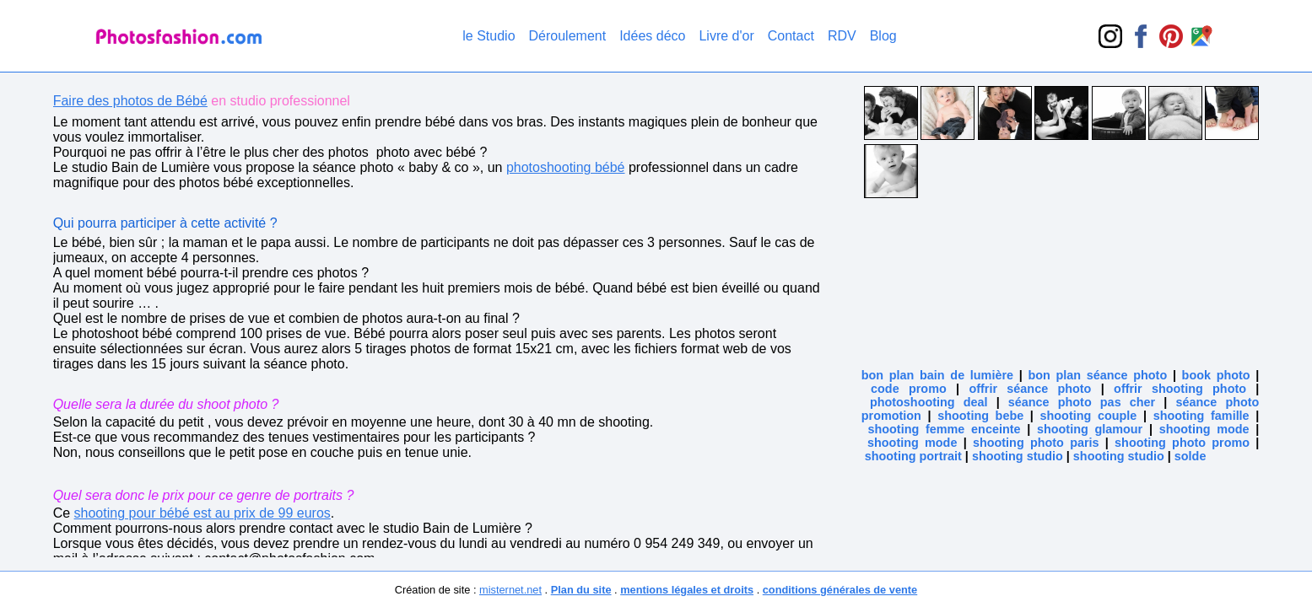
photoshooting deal (929, 402)
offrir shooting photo (1180, 388)
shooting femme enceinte (943, 429)
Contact (791, 36)
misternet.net (510, 589)
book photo (1216, 375)
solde (1190, 456)
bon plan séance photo (1097, 375)
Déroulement (568, 36)
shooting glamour (1089, 429)
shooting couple (1088, 415)
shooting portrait (913, 456)
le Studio (488, 36)
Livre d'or (726, 36)
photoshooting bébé (565, 167)
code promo (909, 388)
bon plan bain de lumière (937, 375)
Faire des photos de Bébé (130, 101)
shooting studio (1017, 456)
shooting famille (1201, 415)
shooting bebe (980, 415)
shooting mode (1204, 429)
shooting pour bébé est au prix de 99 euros (202, 513)
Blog (883, 36)
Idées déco (652, 36)
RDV (842, 36)
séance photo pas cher (1081, 402)
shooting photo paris (1036, 442)
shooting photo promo (1182, 442)
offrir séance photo (1030, 388)
